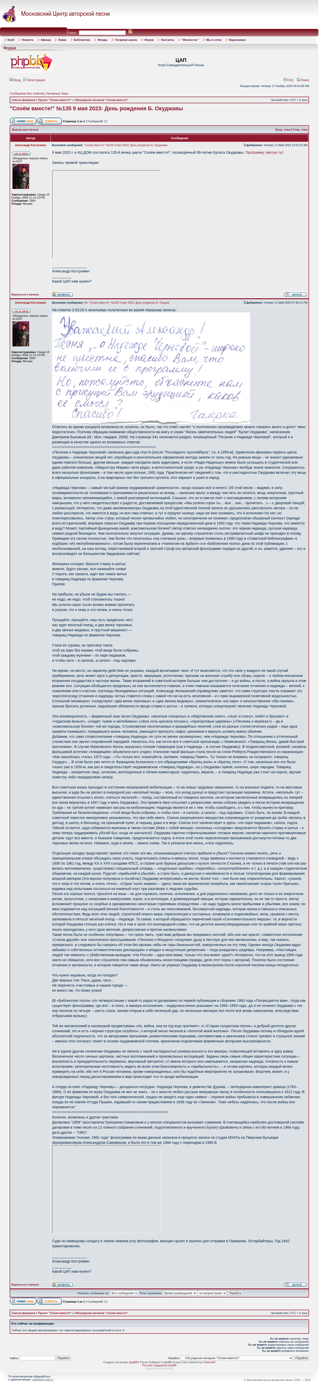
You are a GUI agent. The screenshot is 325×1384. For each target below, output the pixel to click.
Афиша (46, 39)
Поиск (303, 80)
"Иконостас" (190, 39)
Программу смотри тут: (264, 152)
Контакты (167, 39)
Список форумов (23, 99)
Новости (27, 39)
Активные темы (57, 93)
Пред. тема (282, 129)
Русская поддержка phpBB (159, 1365)
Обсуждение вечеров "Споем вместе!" (101, 99)
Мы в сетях (214, 39)
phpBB (133, 1362)
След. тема (299, 129)
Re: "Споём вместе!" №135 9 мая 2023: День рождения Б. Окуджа (126, 302)
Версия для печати (25, 129)
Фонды (102, 39)
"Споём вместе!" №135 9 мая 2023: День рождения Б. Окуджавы (96, 109)
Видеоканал (237, 39)
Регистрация (34, 80)
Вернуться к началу (25, 294)
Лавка (62, 39)
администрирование (159, 1368)
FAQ (288, 80)
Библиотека (82, 39)
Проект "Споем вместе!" (55, 99)
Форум (149, 39)
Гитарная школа (126, 39)
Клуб (11, 39)
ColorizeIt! (209, 1362)
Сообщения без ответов (27, 93)
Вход (15, 80)
